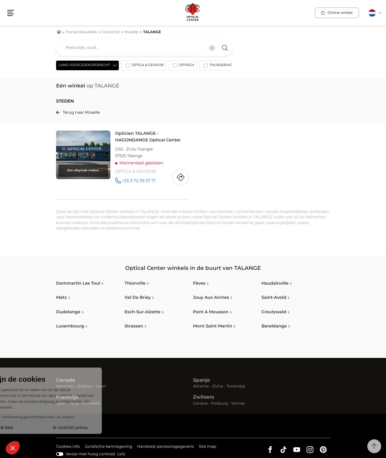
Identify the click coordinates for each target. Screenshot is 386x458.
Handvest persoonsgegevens (165, 447)
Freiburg (219, 403)
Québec (84, 386)
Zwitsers (203, 397)
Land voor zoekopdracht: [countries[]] (84, 65)
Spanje (201, 380)
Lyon (60, 403)
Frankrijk (67, 397)
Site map (207, 447)
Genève (200, 403)
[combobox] (144, 48)
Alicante (201, 386)
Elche (217, 386)
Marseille (91, 403)
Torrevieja (235, 386)
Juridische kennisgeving (108, 447)
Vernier (238, 403)
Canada (65, 380)
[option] (143, 67)
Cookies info (68, 447)
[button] (10, 13)
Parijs (74, 403)
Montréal (65, 386)
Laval (101, 386)
